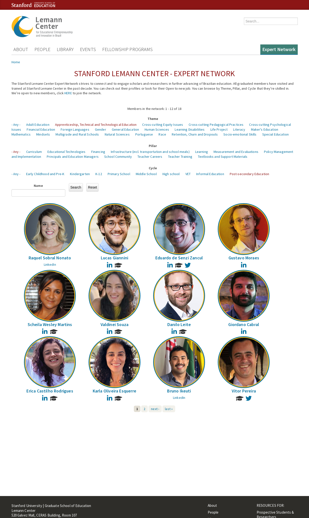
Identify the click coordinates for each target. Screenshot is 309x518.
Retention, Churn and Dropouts (195, 134)
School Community (118, 156)
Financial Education (41, 129)
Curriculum (34, 151)
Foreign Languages (75, 129)
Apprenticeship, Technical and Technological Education (96, 124)
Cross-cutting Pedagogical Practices (216, 124)
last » (169, 409)
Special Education (275, 134)
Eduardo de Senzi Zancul (179, 258)
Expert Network (279, 49)
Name (38, 185)
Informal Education (210, 174)
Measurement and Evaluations (236, 151)
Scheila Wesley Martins (50, 324)
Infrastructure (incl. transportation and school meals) (150, 151)
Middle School (146, 174)
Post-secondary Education (249, 174)
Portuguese (144, 134)
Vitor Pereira (244, 391)
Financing (98, 151)
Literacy (239, 129)
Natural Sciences (117, 134)
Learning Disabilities (190, 129)
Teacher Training (180, 156)
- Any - (16, 124)
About (20, 49)
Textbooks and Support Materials (222, 156)
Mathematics (21, 134)
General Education (125, 129)
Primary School (119, 174)
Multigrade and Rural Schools (77, 134)
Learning (201, 151)
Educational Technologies (66, 151)
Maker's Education (264, 129)
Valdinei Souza (115, 324)
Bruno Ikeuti (179, 391)
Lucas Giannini (114, 258)
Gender (100, 129)
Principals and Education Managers (73, 156)
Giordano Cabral (243, 324)
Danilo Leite (179, 324)
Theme (153, 118)
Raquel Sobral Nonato (50, 258)
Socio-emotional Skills (239, 134)
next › (155, 409)
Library (65, 49)
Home (15, 62)
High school (171, 174)
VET (188, 174)
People (42, 49)
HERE (68, 93)
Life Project (219, 129)
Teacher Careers (149, 156)
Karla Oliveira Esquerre (114, 391)
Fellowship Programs (127, 49)
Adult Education (37, 124)
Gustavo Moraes (244, 258)
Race (162, 134)
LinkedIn (50, 264)
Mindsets (43, 134)
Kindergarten (80, 174)
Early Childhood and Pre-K (45, 174)
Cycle (153, 168)
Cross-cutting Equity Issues (162, 124)
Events (88, 49)
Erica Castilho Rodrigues (49, 391)
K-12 (98, 174)
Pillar (153, 146)
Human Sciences (157, 129)
